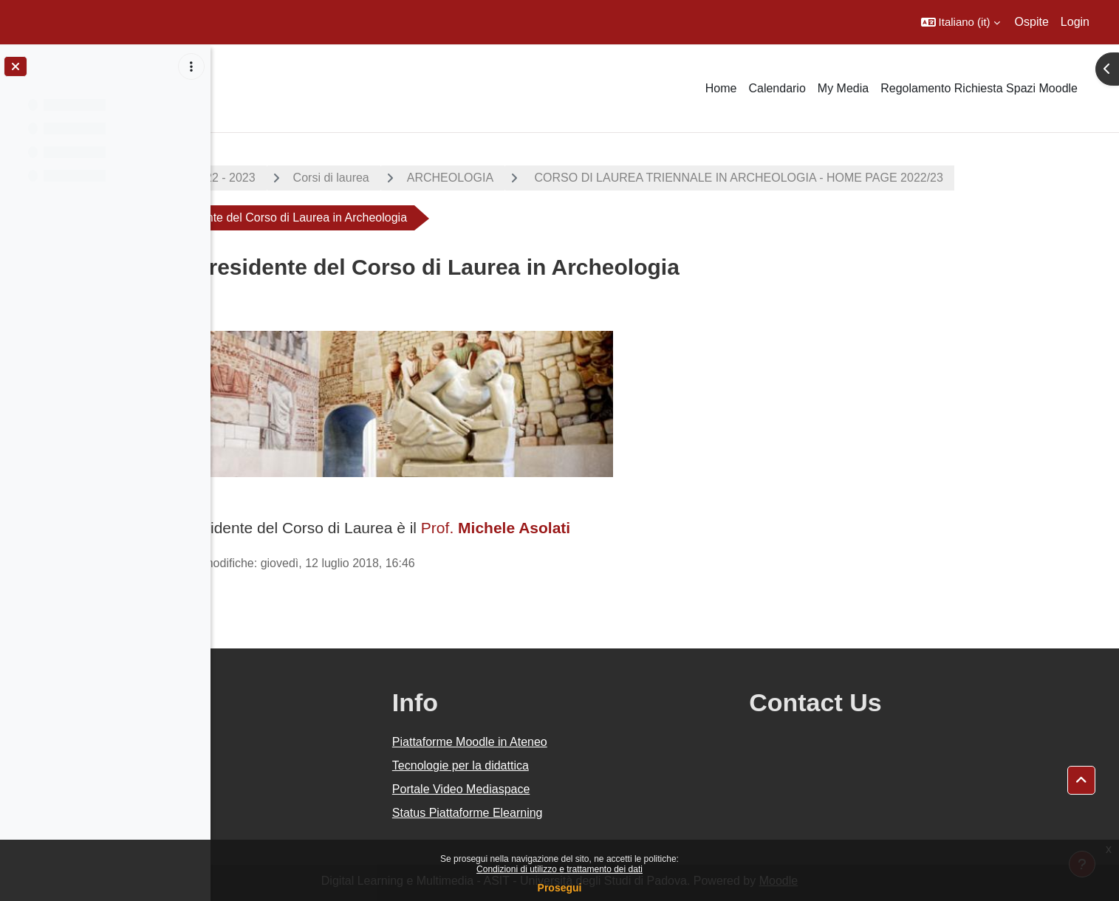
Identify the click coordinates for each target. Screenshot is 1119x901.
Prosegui (560, 888)
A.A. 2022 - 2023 (316, 177)
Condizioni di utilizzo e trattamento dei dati (559, 869)
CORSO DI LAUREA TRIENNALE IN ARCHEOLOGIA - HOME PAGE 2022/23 (843, 177)
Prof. (599, 527)
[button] (960, 22)
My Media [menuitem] (843, 88)
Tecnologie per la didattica (598, 765)
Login (1075, 22)
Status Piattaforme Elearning (605, 812)
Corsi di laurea (436, 177)
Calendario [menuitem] (776, 88)
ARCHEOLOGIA (555, 177)
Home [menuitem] (721, 88)
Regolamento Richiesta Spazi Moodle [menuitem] (979, 88)
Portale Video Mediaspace (599, 789)
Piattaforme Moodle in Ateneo (607, 742)
